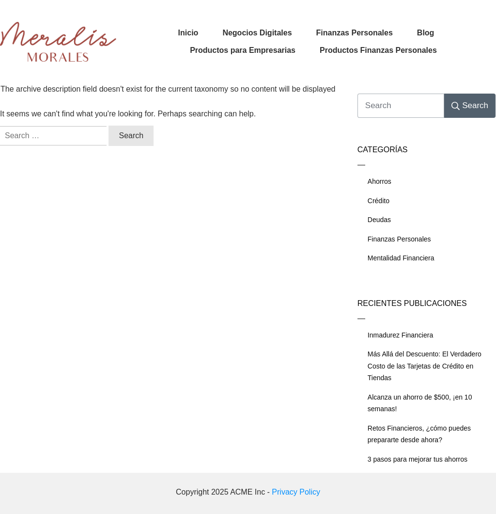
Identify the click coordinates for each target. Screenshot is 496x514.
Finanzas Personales (399, 239)
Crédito (378, 201)
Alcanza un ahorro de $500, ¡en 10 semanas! (420, 403)
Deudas (379, 220)
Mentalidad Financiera (401, 258)
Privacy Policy (296, 492)
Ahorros (379, 181)
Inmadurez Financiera (400, 335)
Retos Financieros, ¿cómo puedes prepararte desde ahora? (419, 434)
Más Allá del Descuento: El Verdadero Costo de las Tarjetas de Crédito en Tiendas (424, 366)
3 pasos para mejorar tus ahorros (417, 459)
